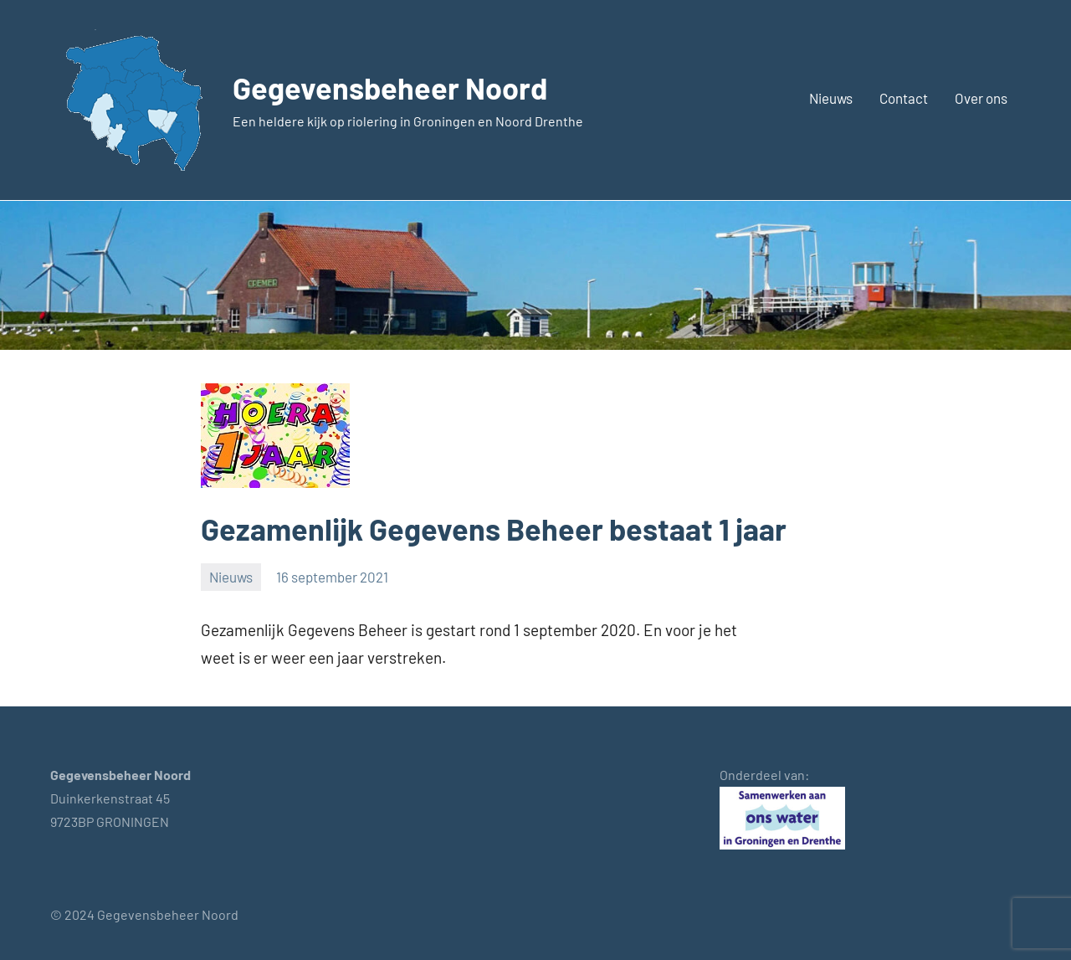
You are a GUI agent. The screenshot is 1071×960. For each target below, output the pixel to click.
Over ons (981, 98)
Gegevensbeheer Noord (390, 87)
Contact (903, 98)
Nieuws (831, 98)
